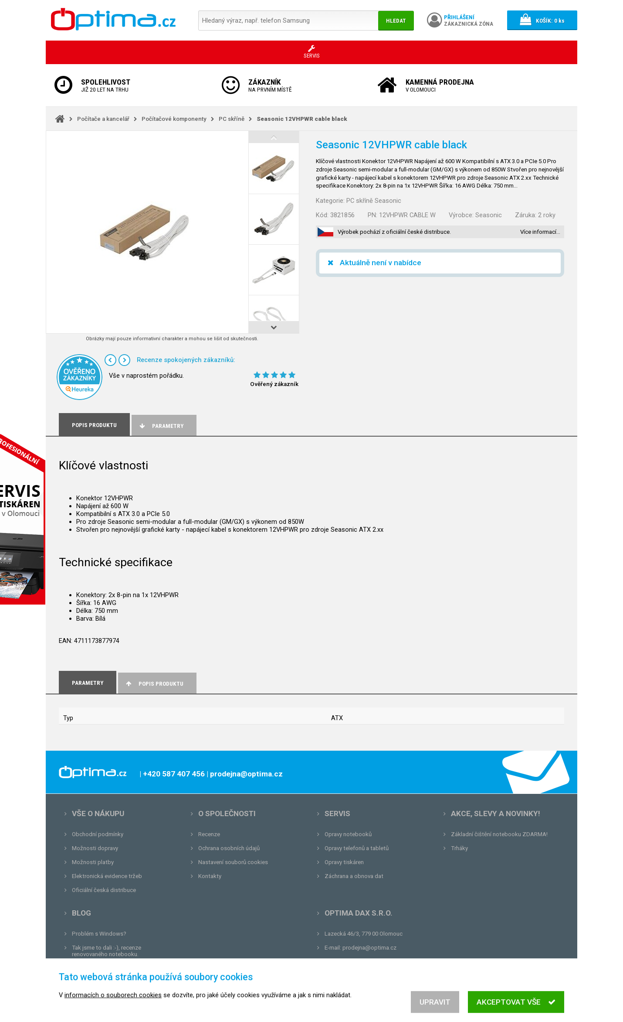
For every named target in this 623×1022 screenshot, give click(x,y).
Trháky (459, 848)
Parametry (160, 426)
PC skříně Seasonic (373, 201)
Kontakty (209, 876)
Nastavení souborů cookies (233, 862)
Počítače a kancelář (103, 119)
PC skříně (231, 119)
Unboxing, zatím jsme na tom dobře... (119, 968)
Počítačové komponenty (174, 119)
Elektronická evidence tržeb (107, 876)
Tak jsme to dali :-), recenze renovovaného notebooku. (106, 950)
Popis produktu (154, 683)
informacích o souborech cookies (113, 1007)
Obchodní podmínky (97, 834)
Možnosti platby (93, 862)
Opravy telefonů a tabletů (357, 848)
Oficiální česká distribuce (104, 890)
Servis (337, 813)
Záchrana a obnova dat (354, 876)
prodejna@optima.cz (369, 947)
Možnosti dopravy (95, 848)
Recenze (209, 834)
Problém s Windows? (99, 933)
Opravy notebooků (348, 834)
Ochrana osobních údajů (229, 848)
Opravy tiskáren (344, 862)
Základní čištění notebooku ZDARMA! (499, 834)
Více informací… (540, 232)
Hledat (396, 20)
